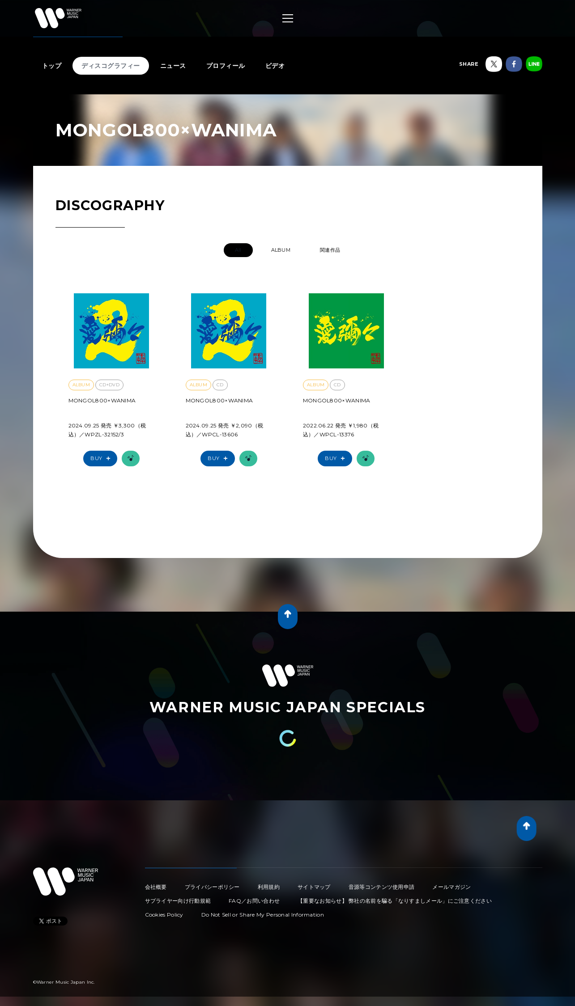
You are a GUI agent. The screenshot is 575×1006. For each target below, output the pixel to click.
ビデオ (275, 66)
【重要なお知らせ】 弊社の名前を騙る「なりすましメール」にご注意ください (395, 900)
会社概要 (156, 886)
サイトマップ (314, 886)
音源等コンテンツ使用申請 (382, 886)
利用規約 (269, 886)
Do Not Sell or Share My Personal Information (262, 914)
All (238, 250)
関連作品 (330, 250)
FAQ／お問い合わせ (254, 900)
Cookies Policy (164, 914)
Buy (102, 458)
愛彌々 (312, 413)
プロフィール (225, 66)
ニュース (173, 66)
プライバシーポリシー (212, 886)
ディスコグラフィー (110, 66)
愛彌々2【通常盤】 (213, 413)
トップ (52, 66)
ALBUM (281, 250)
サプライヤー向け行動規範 (178, 900)
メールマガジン (451, 886)
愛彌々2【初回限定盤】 (102, 413)
